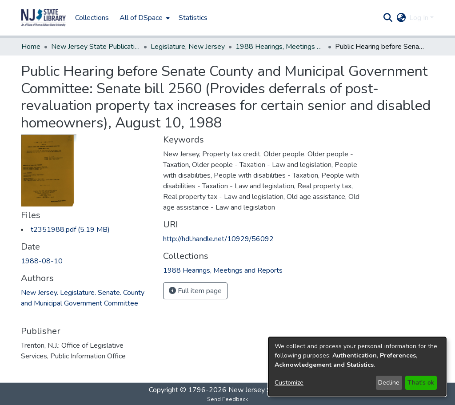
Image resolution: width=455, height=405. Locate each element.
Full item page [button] (195, 291)
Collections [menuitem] (92, 18)
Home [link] (30, 47)
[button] (43, 18)
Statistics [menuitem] (193, 18)
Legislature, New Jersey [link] (188, 47)
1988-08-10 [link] (42, 261)
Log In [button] (419, 18)
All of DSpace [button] (141, 18)
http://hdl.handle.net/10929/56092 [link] (218, 239)
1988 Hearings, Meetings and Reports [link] (279, 47)
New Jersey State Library (267, 390)
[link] (70, 229)
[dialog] (357, 366)
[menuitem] (144, 18)
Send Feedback (227, 399)
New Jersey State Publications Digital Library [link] (95, 47)
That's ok (420, 382)
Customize (289, 382)
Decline (388, 382)
